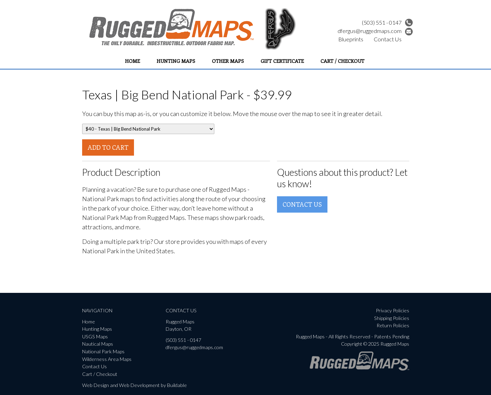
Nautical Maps (97, 344)
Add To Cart (108, 147)
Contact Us (388, 39)
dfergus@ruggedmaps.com (375, 30)
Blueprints (350, 39)
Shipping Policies (391, 318)
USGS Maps (95, 336)
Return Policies (393, 325)
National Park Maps (103, 351)
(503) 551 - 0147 (387, 22)
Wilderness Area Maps (107, 359)
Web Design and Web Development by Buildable (134, 385)
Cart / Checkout (342, 60)
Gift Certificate (282, 60)
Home (132, 60)
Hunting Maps (176, 60)
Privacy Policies (392, 310)
